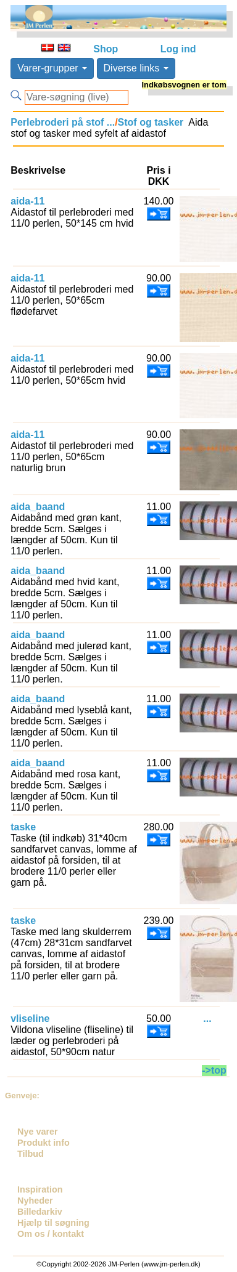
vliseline (29, 1018)
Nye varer (37, 1131)
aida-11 (27, 201)
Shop (105, 49)
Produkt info (43, 1143)
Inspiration (40, 1189)
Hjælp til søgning (53, 1223)
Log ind (178, 49)
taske (23, 827)
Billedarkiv (39, 1212)
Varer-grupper (52, 68)
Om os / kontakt (50, 1234)
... (207, 1018)
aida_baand (37, 506)
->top (214, 1070)
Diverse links (136, 68)
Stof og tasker (151, 122)
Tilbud (30, 1154)
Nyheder (35, 1200)
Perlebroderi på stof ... (62, 122)
